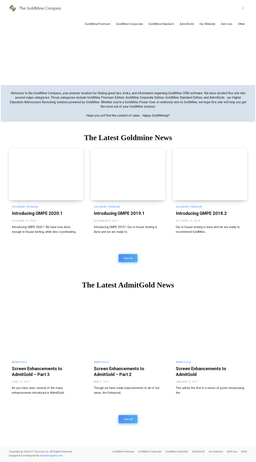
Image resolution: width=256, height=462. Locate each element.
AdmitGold (187, 24)
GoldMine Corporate (129, 24)
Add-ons (226, 24)
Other (241, 24)
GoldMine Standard (161, 24)
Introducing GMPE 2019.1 (119, 213)
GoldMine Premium (97, 24)
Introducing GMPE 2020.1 (37, 213)
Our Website (207, 24)
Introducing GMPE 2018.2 (201, 213)
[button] (243, 8)
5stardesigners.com (51, 455)
